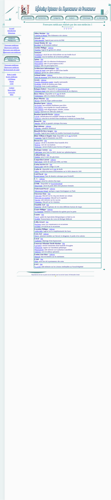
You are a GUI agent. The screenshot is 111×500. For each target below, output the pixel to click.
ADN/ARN (38, 231)
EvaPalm (38, 84)
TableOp (38, 252)
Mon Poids (38, 186)
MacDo (37, 123)
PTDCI (37, 66)
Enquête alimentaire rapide (44, 82)
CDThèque (11, 79)
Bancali (37, 257)
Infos (11, 94)
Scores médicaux (11, 77)
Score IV (38, 118)
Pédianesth (38, 248)
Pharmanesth (39, 250)
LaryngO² (38, 246)
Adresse (50, 48)
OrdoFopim (39, 61)
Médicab (38, 72)
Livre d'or (11, 92)
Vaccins (37, 200)
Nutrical (37, 181)
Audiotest (38, 241)
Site (48, 33)
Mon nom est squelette (42, 198)
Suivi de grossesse (41, 77)
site (58, 94)
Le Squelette (39, 212)
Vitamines (38, 202)
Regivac (37, 145)
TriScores (38, 147)
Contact (11, 88)
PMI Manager (39, 40)
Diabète (37, 157)
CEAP (37, 116)
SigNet (37, 112)
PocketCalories (39, 176)
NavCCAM (39, 166)
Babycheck (38, 162)
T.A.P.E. (37, 133)
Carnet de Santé (40, 70)
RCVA (37, 101)
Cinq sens (38, 196)
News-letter (12, 90)
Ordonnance (39, 96)
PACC (37, 236)
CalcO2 (37, 143)
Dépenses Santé (40, 91)
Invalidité (38, 57)
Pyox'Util (38, 86)
